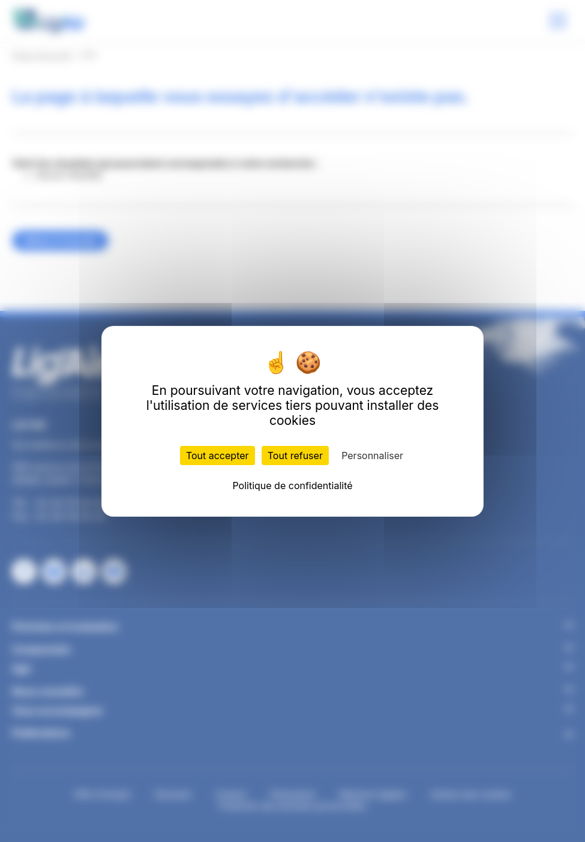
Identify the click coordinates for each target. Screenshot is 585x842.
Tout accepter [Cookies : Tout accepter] (217, 456)
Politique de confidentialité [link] (292, 486)
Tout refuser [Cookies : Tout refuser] (295, 456)
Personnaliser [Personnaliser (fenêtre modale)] (372, 456)
